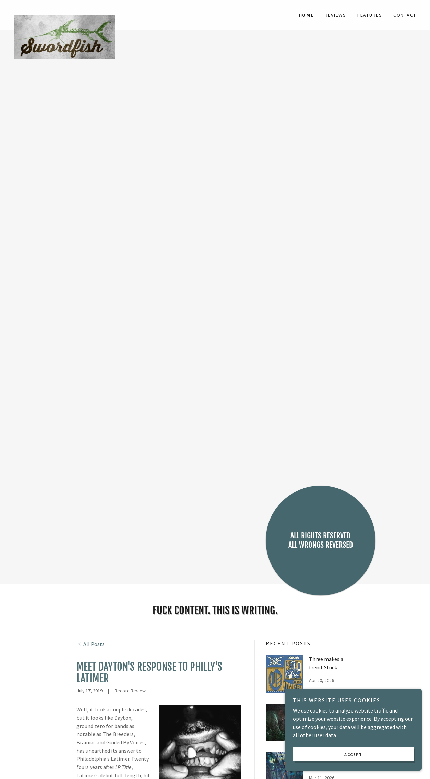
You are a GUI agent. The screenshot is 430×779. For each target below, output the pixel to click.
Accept (353, 754)
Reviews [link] (335, 15)
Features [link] (369, 15)
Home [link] (306, 15)
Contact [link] (404, 15)
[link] (64, 11)
